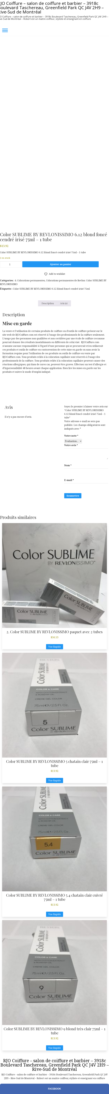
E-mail (69, 480)
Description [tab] (48, 303)
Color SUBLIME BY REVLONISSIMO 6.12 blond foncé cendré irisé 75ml (51, 288)
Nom (68, 465)
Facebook (54, 1089)
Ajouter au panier (60, 264)
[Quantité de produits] (11, 264)
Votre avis (71, 445)
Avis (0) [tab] (63, 303)
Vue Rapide (54, 646)
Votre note (71, 435)
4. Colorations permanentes (30, 280)
